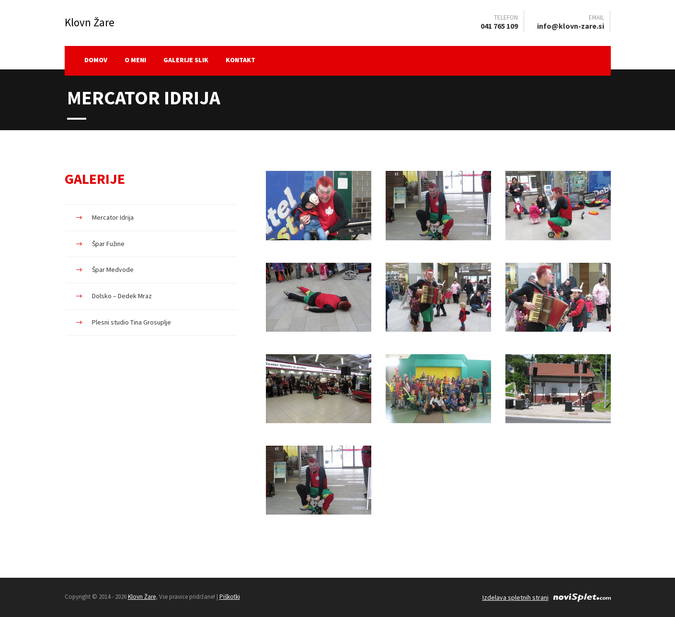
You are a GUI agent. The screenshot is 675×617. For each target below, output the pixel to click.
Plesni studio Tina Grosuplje (131, 322)
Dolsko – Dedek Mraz (122, 296)
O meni (135, 60)
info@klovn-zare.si (570, 26)
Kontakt (240, 60)
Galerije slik (185, 60)
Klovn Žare (142, 597)
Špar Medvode (113, 269)
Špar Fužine (108, 243)
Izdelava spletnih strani (515, 597)
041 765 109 (499, 26)
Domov (95, 60)
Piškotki (229, 597)
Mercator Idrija (113, 217)
